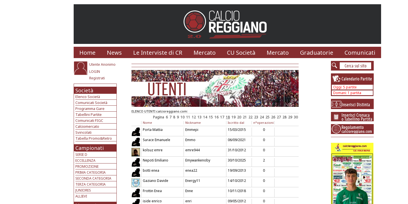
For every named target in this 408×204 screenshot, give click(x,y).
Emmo (190, 139)
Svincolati (83, 132)
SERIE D (81, 154)
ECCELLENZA (85, 160)
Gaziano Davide (155, 180)
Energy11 (192, 180)
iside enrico (152, 201)
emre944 (192, 150)
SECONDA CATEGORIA (93, 178)
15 (211, 117)
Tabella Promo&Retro (93, 138)
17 (222, 117)
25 (267, 117)
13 (199, 117)
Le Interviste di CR (157, 52)
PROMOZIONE (87, 166)
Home (87, 52)
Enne (189, 190)
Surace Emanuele (156, 139)
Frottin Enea (152, 190)
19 (233, 117)
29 (290, 117)
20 (239, 117)
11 (188, 117)
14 (205, 117)
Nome (147, 122)
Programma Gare (90, 108)
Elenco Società (87, 96)
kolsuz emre (153, 150)
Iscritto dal (236, 122)
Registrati (97, 78)
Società (84, 90)
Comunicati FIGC (89, 120)
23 (256, 117)
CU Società (241, 52)
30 (296, 117)
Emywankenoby (197, 160)
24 (262, 117)
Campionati (89, 147)
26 (273, 117)
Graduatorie (316, 52)
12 (194, 117)
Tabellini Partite (88, 114)
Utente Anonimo (102, 64)
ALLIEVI (81, 196)
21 (245, 117)
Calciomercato (87, 126)
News (114, 52)
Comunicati (360, 52)
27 (279, 117)
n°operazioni (263, 122)
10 (182, 117)
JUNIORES (83, 190)
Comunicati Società (91, 102)
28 (284, 117)
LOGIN (94, 71)
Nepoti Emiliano (155, 160)
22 (250, 117)
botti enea (151, 170)
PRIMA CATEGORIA (90, 172)
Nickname (193, 122)
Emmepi (191, 129)
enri (188, 201)
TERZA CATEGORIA (90, 184)
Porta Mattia (153, 129)
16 (216, 117)
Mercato (205, 52)
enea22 (191, 170)
